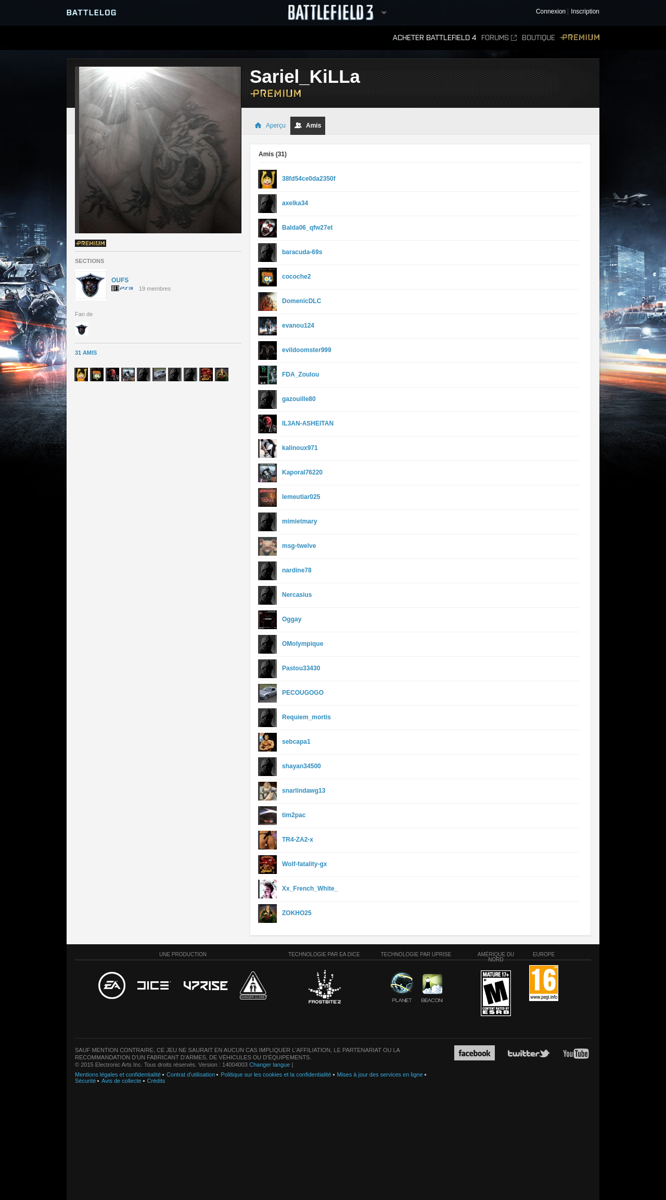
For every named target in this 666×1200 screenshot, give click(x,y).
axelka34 (295, 203)
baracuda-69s (302, 252)
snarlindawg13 (303, 790)
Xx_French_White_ (310, 888)
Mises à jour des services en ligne (380, 1074)
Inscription (585, 11)
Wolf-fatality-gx (304, 864)
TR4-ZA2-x (297, 839)
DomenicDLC (301, 301)
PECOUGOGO (303, 692)
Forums (499, 37)
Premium (579, 38)
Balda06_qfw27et (307, 227)
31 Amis (86, 352)
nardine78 (297, 570)
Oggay (291, 619)
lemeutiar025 (301, 497)
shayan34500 (301, 766)
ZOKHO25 (297, 913)
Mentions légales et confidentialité (118, 1074)
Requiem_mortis (306, 717)
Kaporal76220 (302, 472)
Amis (307, 125)
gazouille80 (299, 399)
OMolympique (302, 643)
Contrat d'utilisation (190, 1074)
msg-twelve (299, 545)
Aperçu (270, 125)
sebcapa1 (296, 741)
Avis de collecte (121, 1081)
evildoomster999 (306, 350)
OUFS (120, 280)
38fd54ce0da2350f (309, 178)
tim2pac (293, 815)
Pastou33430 (301, 668)
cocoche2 (296, 276)
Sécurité (85, 1081)
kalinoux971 (300, 448)
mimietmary (299, 521)
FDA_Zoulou (300, 374)
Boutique (538, 37)
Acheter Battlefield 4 (434, 37)
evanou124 (298, 325)
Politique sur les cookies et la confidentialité (276, 1074)
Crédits (156, 1081)
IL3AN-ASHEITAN (308, 423)
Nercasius (297, 594)
